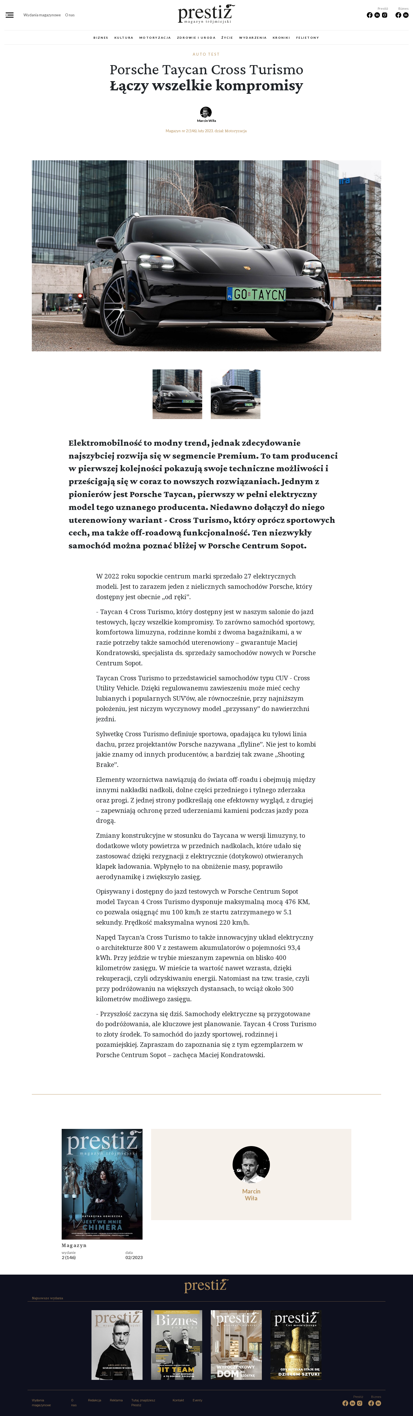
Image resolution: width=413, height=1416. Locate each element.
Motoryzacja (155, 37)
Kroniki (282, 37)
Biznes (100, 37)
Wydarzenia (253, 37)
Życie (227, 37)
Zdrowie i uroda (196, 37)
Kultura (124, 37)
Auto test (207, 54)
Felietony (308, 37)
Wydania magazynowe (42, 15)
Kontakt (178, 1400)
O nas (70, 15)
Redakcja (94, 1400)
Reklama (116, 1400)
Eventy (197, 1400)
